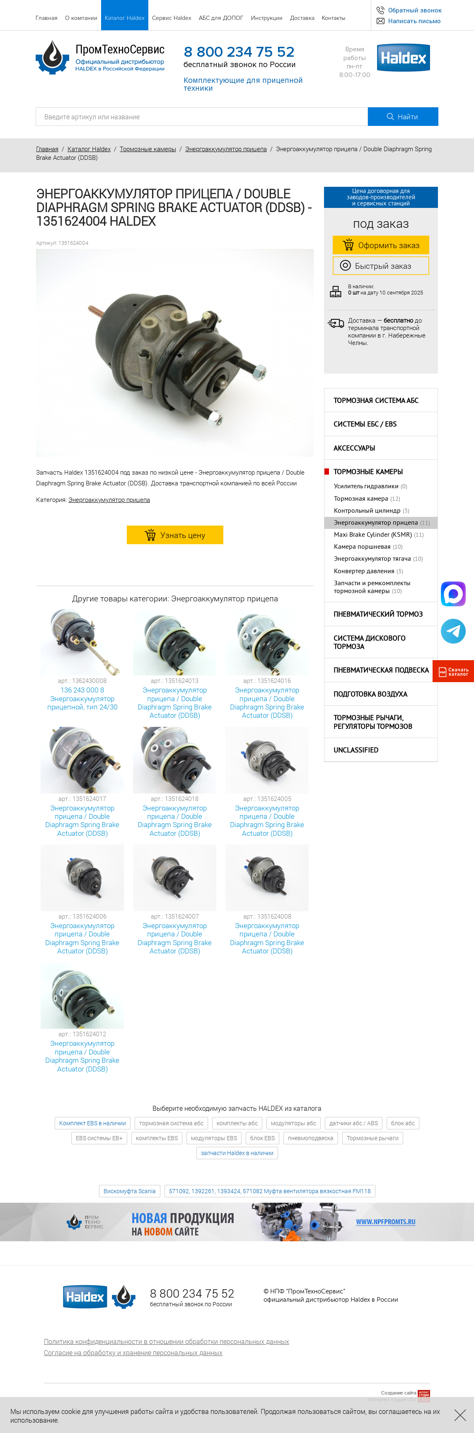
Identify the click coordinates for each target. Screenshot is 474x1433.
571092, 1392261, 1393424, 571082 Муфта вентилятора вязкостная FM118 (270, 1191)
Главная (47, 149)
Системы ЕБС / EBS (365, 425)
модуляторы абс (293, 1123)
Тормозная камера (361, 499)
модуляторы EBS (214, 1138)
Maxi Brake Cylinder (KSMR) (373, 535)
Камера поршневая (362, 547)
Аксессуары (354, 449)
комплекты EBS (157, 1138)
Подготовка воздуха (370, 695)
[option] (175, 353)
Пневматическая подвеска (381, 671)
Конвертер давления (364, 571)
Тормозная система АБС (376, 401)
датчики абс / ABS (353, 1123)
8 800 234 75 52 (239, 52)
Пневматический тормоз (378, 615)
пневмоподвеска (311, 1138)
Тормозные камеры (148, 149)
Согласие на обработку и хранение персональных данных (133, 1352)
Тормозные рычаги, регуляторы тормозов (373, 722)
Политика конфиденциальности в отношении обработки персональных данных (166, 1341)
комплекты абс (237, 1123)
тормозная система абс (171, 1123)
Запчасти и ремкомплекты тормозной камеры (372, 587)
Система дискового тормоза (370, 643)
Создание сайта (398, 1393)
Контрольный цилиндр (367, 511)
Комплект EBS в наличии (92, 1123)
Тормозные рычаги (373, 1138)
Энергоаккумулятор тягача (372, 559)
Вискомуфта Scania (130, 1191)
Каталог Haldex (89, 149)
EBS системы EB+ (99, 1138)
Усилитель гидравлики (366, 486)
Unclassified (356, 751)
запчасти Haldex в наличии (237, 1153)
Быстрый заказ (375, 266)
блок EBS (262, 1138)
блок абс (403, 1123)
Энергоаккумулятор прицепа (226, 149)
